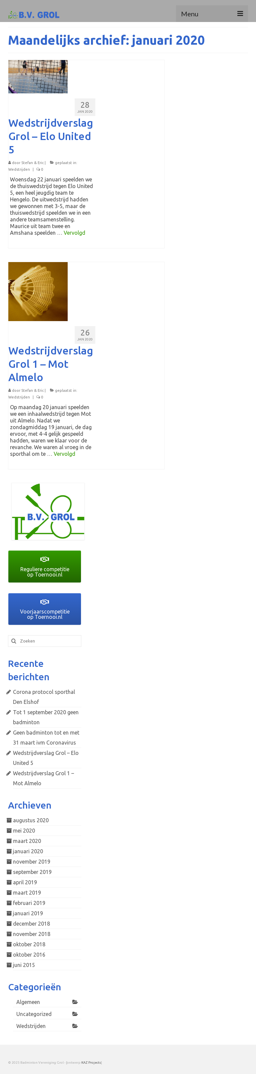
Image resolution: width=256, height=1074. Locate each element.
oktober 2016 (29, 955)
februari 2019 (29, 903)
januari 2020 (28, 851)
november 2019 (31, 862)
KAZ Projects (91, 1062)
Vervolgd (74, 233)
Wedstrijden (19, 169)
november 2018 (31, 934)
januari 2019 (28, 913)
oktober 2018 (29, 944)
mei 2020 (24, 831)
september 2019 (32, 872)
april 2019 (25, 882)
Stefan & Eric (32, 163)
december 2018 (31, 924)
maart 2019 (27, 893)
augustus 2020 (31, 820)
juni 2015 (24, 965)
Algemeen (28, 1002)
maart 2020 (27, 841)
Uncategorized (34, 1014)
